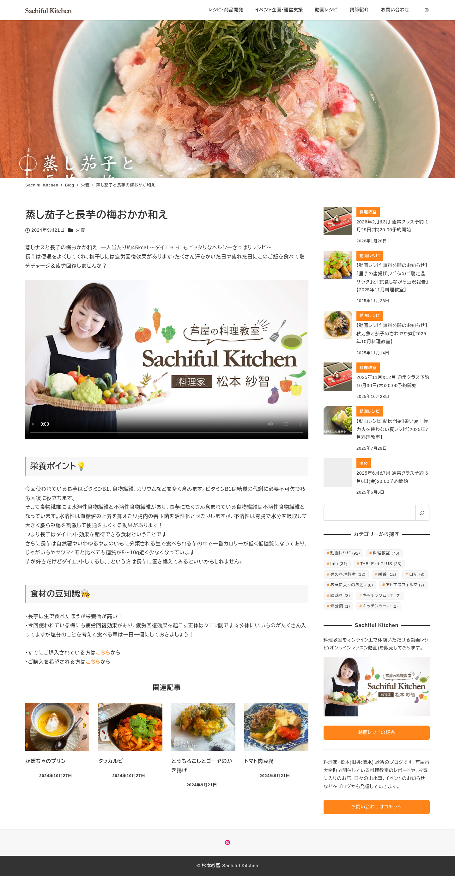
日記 (417, 574)
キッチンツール (380, 606)
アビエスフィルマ (405, 584)
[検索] (422, 513)
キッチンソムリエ (382, 595)
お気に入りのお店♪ (351, 584)
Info (338, 563)
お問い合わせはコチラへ (376, 806)
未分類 (340, 606)
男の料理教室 (347, 574)
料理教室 (386, 553)
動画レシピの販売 (376, 732)
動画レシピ (345, 553)
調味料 (340, 595)
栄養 (80, 230)
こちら (103, 652)
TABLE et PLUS (381, 563)
